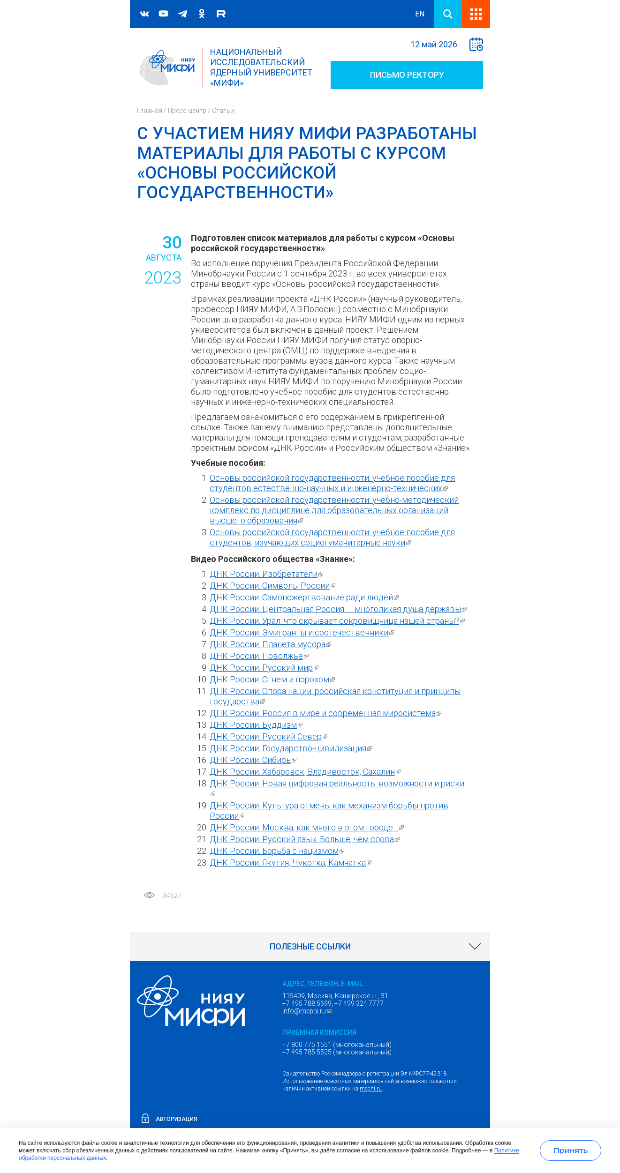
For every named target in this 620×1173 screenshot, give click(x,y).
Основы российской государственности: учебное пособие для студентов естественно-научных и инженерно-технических (332, 483)
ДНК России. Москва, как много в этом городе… (308, 827)
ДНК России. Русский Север (270, 736)
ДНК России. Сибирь (254, 760)
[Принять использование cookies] (570, 1150)
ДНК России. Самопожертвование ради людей (305, 597)
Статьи (223, 110)
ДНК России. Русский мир (265, 667)
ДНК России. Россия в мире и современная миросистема (327, 713)
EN (419, 13)
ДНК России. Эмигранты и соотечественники (303, 632)
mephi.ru (371, 1088)
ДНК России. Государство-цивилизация (292, 748)
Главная (149, 110)
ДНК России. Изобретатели (267, 574)
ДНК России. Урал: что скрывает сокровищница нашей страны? (338, 621)
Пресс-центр (187, 110)
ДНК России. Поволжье (260, 656)
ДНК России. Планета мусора (271, 644)
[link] (310, 946)
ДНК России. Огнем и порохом (273, 679)
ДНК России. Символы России (274, 585)
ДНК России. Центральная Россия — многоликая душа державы (339, 609)
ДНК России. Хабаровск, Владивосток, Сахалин (306, 772)
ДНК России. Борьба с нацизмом (278, 851)
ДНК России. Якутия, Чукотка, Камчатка (292, 862)
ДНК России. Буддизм (257, 725)
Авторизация (176, 1119)
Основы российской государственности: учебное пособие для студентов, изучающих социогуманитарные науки (332, 537)
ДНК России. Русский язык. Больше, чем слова (306, 839)
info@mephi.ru (308, 1011)
